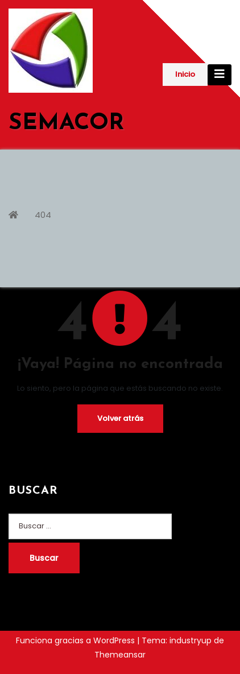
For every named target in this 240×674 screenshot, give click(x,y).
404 (43, 215)
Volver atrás (120, 418)
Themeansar (120, 654)
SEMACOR (66, 123)
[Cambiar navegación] (219, 74)
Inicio (185, 74)
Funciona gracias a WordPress (76, 640)
